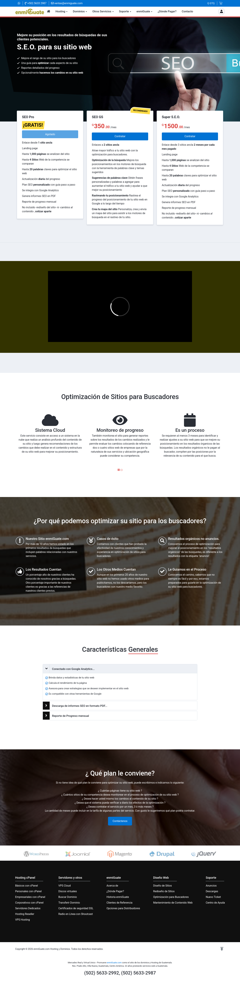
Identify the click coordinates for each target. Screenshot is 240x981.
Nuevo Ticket (213, 897)
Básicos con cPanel (26, 885)
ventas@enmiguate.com (66, 3)
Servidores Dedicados (27, 908)
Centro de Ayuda (215, 902)
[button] (118, 470)
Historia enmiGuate (117, 897)
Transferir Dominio (69, 902)
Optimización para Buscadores (171, 897)
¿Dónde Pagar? (115, 891)
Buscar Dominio (67, 897)
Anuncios (211, 885)
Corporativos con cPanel (29, 902)
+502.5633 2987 (35, 3)
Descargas (212, 891)
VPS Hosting (22, 919)
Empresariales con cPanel (30, 897)
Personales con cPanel (28, 891)
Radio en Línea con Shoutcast (75, 914)
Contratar (119, 136)
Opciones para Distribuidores (123, 908)
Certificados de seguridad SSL (75, 908)
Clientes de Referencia (119, 902)
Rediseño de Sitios (163, 891)
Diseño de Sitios (162, 885)
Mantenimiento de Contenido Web (172, 902)
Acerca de (112, 885)
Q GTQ (210, 3)
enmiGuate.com (114, 962)
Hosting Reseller (24, 914)
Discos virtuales (67, 891)
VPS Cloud (64, 885)
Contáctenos (120, 821)
